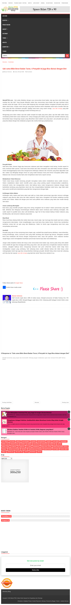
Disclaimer (20, 601)
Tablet (4, 451)
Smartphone (47, 449)
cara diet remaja (57, 108)
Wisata (4, 42)
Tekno (4, 38)
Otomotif (13, 446)
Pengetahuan (6, 25)
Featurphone (41, 441)
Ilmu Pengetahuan (13, 444)
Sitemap (43, 601)
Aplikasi (12, 441)
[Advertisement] (35, 86)
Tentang (4, 3)
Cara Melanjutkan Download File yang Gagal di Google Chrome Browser (29, 412)
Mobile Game (5, 446)
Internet (5, 33)
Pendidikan (65, 3)
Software (56, 449)
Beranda (37, 402)
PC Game (28, 446)
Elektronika (25, 441)
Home (4, 16)
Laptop (59, 444)
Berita (30, 3)
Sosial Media (64, 449)
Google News (19, 283)
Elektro (4, 20)
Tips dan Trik (19, 451)
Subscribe (35, 570)
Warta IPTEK (14, 598)
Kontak (10, 3)
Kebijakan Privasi (27, 601)
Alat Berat (5, 441)
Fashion (33, 441)
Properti (24, 449)
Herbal (43, 3)
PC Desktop (21, 446)
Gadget (4, 29)
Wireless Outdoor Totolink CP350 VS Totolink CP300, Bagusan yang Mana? (30, 429)
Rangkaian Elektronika (35, 449)
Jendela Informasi (64, 601)
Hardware (64, 441)
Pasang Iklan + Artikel (20, 3)
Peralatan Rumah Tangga (60, 446)
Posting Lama (65, 402)
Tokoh (4, 51)
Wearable (33, 451)
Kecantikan (49, 3)
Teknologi (11, 451)
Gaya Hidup (36, 3)
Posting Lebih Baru (7, 402)
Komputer (5, 47)
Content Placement (36, 601)
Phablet (4, 449)
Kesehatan (57, 3)
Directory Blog (6, 591)
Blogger (53, 601)
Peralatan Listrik (46, 446)
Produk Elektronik (14, 449)
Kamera (29, 444)
